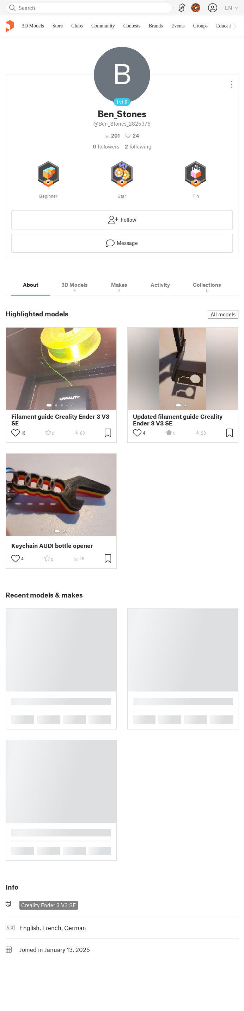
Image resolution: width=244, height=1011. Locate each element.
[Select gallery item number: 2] (56, 405)
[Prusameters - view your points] (195, 7)
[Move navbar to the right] (234, 26)
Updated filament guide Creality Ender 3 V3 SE (177, 419)
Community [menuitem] (103, 26)
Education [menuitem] (226, 26)
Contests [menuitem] (131, 26)
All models (223, 314)
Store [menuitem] (58, 26)
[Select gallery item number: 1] (49, 405)
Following (138, 146)
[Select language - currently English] (231, 8)
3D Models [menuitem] (33, 26)
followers (106, 146)
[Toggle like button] (15, 433)
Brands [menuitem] (156, 26)
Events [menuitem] (178, 26)
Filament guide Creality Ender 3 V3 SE (60, 419)
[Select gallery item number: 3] (61, 405)
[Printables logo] (10, 26)
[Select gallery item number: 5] (72, 405)
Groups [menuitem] (200, 26)
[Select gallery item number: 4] (67, 405)
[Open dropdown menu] (231, 82)
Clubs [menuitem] (77, 26)
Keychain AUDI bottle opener (52, 545)
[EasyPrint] (182, 8)
